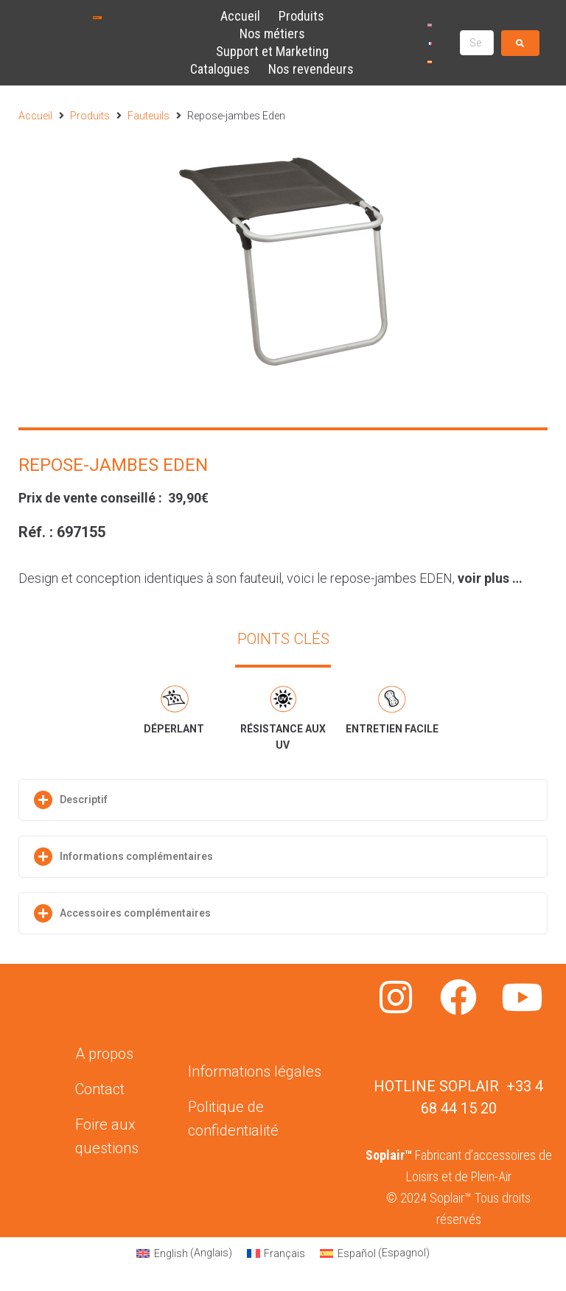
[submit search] (520, 43)
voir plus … (490, 578)
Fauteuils (148, 116)
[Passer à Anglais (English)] (184, 1252)
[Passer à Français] (429, 43)
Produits (90, 116)
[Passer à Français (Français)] (276, 1252)
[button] (283, 800)
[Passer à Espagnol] (429, 61)
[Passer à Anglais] (429, 24)
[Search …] (477, 42)
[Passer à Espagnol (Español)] (374, 1252)
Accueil (35, 116)
